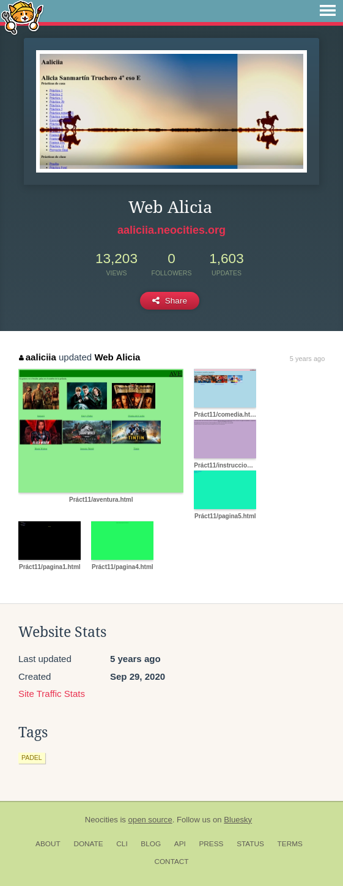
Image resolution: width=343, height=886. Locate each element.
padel (31, 757)
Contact (171, 861)
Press (211, 843)
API (180, 843)
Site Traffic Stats (51, 693)
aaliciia (37, 357)
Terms (290, 843)
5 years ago (307, 358)
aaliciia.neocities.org (171, 230)
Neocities (101, 819)
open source (150, 819)
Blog (151, 843)
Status (250, 843)
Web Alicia (117, 357)
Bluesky (238, 819)
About (48, 843)
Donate (88, 843)
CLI (121, 843)
